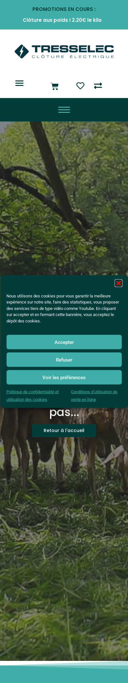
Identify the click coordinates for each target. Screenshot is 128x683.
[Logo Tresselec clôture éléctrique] (64, 51)
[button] (118, 283)
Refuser (64, 359)
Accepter (64, 342)
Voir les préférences (64, 377)
